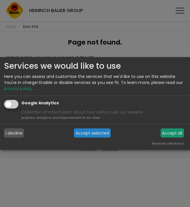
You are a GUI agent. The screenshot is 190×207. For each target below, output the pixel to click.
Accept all (172, 133)
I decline (14, 133)
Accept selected (92, 133)
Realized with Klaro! (168, 143)
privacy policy (18, 88)
